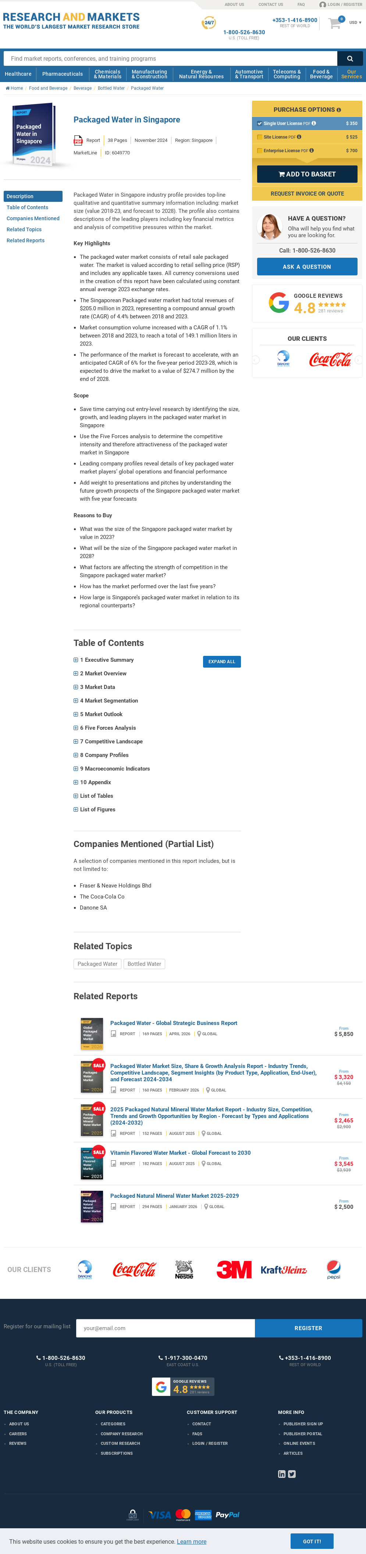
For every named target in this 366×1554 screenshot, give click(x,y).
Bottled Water (144, 964)
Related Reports (26, 240)
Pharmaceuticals (62, 74)
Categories (113, 1424)
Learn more (191, 1541)
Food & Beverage (321, 74)
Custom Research (120, 1443)
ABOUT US (234, 4)
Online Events (299, 1443)
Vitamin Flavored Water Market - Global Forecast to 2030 (180, 1153)
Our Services (351, 74)
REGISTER (309, 1328)
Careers (18, 1434)
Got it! (312, 1541)
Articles (293, 1453)
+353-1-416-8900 (295, 20)
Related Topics (24, 229)
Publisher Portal (303, 1434)
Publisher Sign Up (303, 1424)
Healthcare (18, 74)
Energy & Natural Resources (201, 74)
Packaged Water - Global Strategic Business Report (173, 1023)
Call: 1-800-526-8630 (307, 250)
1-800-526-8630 (244, 32)
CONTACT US (271, 4)
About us (19, 1424)
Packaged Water (97, 964)
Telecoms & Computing (287, 74)
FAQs (197, 1434)
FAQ (301, 4)
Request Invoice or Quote (307, 193)
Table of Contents (27, 207)
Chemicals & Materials (107, 74)
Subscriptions (117, 1453)
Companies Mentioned (33, 218)
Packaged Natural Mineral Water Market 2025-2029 (174, 1196)
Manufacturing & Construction (149, 74)
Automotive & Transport (249, 74)
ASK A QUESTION (307, 267)
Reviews (17, 1443)
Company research (122, 1434)
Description (20, 196)
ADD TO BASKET (307, 174)
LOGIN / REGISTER (340, 4)
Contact (201, 1424)
